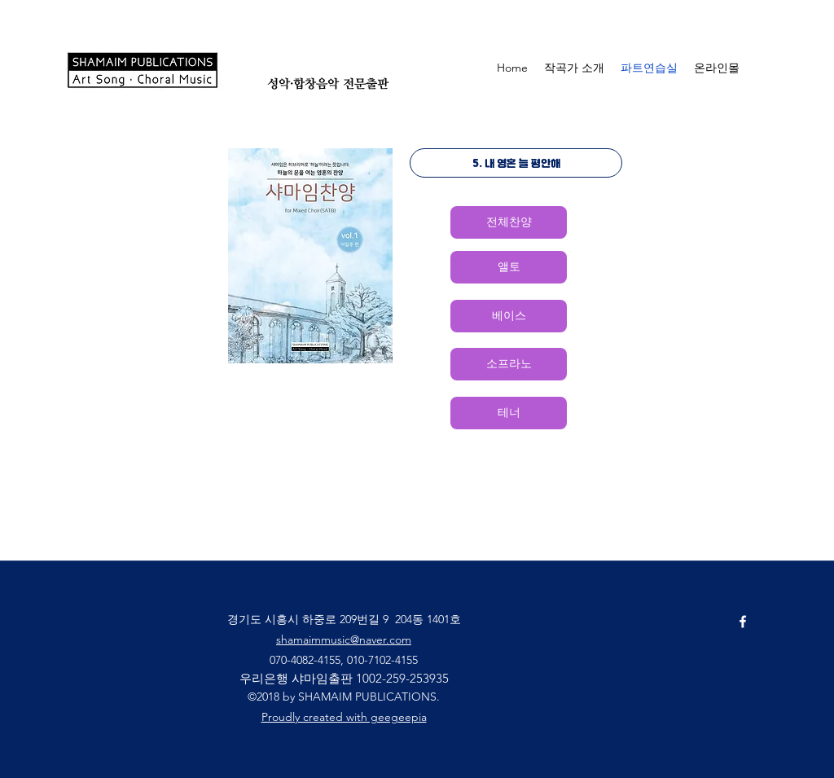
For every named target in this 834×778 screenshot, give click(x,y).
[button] (790, 67)
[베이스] (508, 316)
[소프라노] (508, 364)
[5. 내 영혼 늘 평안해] (516, 163)
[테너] (508, 413)
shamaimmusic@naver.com (343, 639)
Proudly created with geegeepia (344, 717)
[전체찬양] (508, 222)
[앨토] (508, 267)
